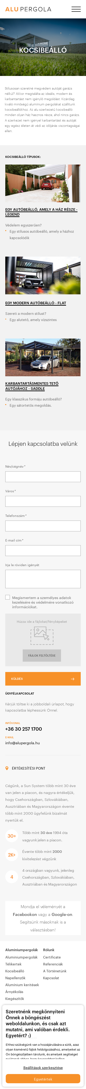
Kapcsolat (51, 977)
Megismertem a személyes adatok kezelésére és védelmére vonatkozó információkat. (43, 602)
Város (10, 490)
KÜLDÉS (17, 679)
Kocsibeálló (14, 970)
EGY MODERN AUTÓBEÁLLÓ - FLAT (35, 303)
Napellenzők (15, 977)
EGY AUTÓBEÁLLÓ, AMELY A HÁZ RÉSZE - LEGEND (41, 211)
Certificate (52, 956)
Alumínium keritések (22, 984)
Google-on (62, 914)
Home (44, 43)
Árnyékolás (14, 991)
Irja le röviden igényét (22, 564)
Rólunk (48, 950)
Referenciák (53, 963)
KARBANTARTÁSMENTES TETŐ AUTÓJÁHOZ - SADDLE (31, 385)
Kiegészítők (14, 998)
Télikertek (13, 963)
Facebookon (25, 914)
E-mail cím (14, 539)
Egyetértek (43, 1078)
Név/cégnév (15, 466)
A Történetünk (55, 970)
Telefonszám (15, 515)
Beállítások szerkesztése (43, 1067)
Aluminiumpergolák (21, 950)
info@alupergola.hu (22, 742)
